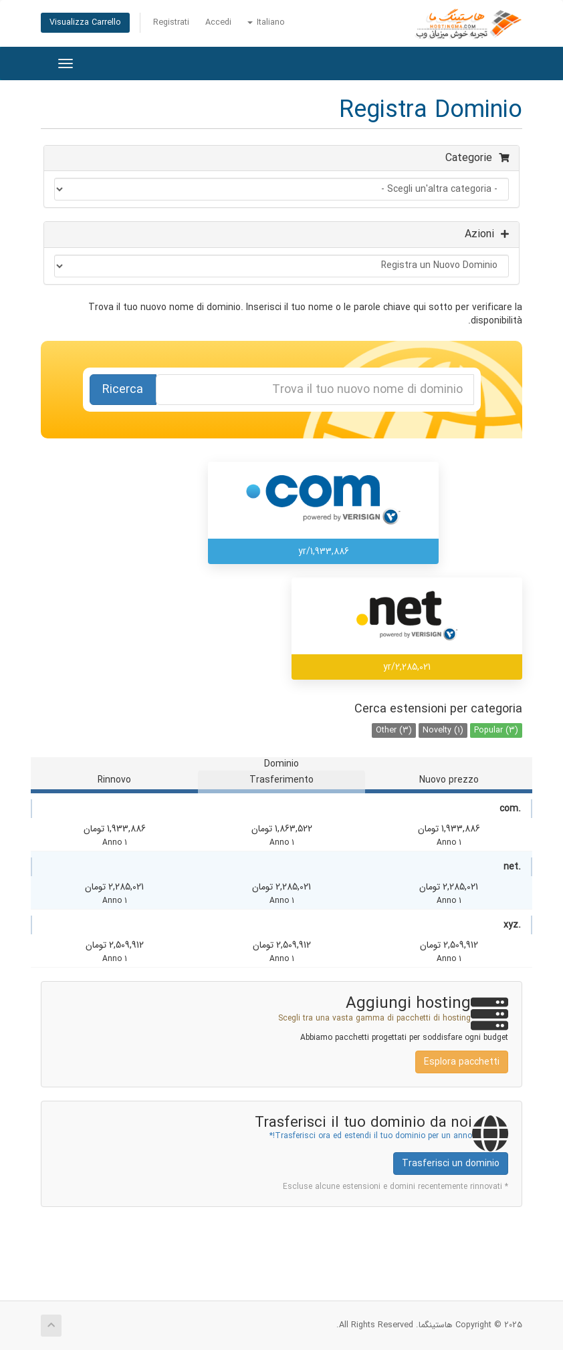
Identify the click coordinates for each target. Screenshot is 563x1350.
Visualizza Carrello (85, 22)
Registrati (171, 22)
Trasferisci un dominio (450, 1163)
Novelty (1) (443, 730)
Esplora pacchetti (461, 1062)
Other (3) (394, 730)
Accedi (218, 22)
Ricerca (122, 389)
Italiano (266, 22)
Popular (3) (496, 730)
